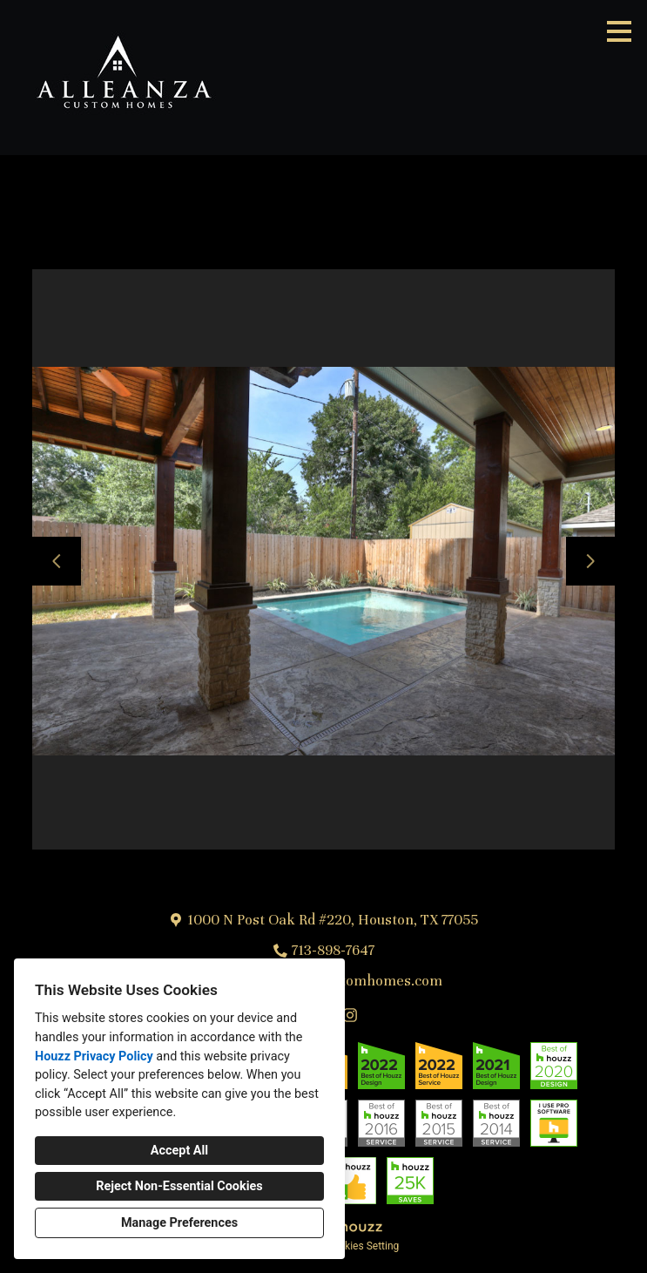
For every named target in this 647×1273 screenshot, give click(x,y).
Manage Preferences (179, 1222)
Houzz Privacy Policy (94, 1056)
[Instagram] (350, 1015)
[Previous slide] (56, 561)
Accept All (179, 1150)
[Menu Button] (619, 31)
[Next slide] (590, 561)
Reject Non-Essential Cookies (179, 1186)
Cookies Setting (363, 1246)
